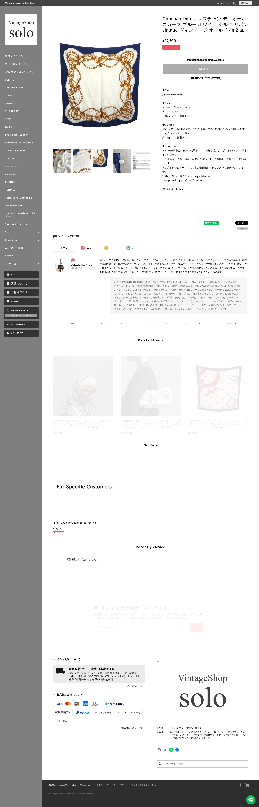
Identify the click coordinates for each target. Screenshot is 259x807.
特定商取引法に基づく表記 (143, 785)
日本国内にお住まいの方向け (205, 78)
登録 (196, 627)
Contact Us (85, 785)
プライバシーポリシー (117, 785)
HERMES (10, 189)
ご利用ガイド (19, 292)
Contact (17, 333)
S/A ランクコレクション (20, 71)
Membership (20, 310)
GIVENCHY (11, 166)
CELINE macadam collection (21, 215)
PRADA (9, 103)
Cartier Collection (17, 224)
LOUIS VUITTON (15, 150)
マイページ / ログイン (21, 315)
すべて (64, 247)
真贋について (19, 283)
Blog (14, 301)
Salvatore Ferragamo (19, 142)
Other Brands (14, 205)
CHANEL (10, 181)
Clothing (10, 263)
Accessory (12, 240)
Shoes (9, 255)
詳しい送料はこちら (135, 686)
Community (19, 324)
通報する (243, 228)
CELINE (9, 79)
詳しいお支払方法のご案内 (132, 728)
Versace (10, 174)
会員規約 (99, 785)
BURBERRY (12, 111)
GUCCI (9, 127)
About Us (222, 3)
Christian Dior (14, 87)
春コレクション (14, 56)
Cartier (9, 158)
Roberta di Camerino (18, 197)
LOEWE (9, 95)
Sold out (205, 68)
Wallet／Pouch (14, 247)
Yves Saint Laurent (17, 134)
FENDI (9, 119)
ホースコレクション (17, 63)
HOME (52, 785)
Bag (7, 232)
